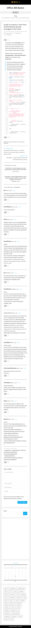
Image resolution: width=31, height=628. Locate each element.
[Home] (2, 18)
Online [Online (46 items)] (12, 607)
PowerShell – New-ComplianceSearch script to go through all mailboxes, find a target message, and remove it (15, 178)
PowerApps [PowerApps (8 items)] (7, 613)
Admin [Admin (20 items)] (6, 591)
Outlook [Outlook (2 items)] (18, 607)
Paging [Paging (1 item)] (13, 610)
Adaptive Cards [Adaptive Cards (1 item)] (21, 588)
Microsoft (15, 141)
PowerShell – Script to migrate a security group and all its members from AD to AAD (15, 168)
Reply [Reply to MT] (14, 190)
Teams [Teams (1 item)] (12, 619)
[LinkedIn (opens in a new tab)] (15, 2)
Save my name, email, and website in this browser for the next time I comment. (14, 497)
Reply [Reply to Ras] (16, 272)
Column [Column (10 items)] (6, 594)
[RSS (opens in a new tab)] (17, 2)
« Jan (15, 581)
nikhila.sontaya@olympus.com (11, 435)
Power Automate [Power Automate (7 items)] (15, 613)
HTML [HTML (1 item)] (25, 597)
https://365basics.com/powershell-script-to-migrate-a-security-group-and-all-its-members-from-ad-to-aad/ (15, 261)
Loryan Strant (7, 313)
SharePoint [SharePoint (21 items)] (14, 616)
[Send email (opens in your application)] (19, 2)
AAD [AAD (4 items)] (5, 588)
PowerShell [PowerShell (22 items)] (7, 616)
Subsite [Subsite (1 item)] (6, 619)
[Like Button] (5, 40)
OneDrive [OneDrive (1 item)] (6, 607)
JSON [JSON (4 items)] (6, 600)
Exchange (11, 141)
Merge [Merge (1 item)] (6, 603)
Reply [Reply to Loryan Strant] (20, 313)
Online (23, 141)
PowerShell (18, 33)
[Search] (25, 513)
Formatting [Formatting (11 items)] (11, 597)
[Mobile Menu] (15, 12)
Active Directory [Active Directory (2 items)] (12, 588)
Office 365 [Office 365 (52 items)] (19, 603)
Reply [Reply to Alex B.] (15, 219)
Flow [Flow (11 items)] (6, 597)
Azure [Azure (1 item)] (15, 591)
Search (5, 510)
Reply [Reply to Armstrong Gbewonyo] (25, 368)
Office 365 (19, 141)
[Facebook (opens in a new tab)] (12, 2)
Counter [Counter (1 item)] (12, 594)
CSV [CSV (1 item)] (17, 594)
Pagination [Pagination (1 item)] (7, 610)
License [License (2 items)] (16, 600)
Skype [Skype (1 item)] (20, 616)
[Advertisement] (15, 538)
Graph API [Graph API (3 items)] (19, 597)
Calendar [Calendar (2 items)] (21, 591)
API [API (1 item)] (10, 591)
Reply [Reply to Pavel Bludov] (20, 206)
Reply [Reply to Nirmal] (16, 419)
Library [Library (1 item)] (11, 600)
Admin (7, 141)
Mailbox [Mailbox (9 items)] (22, 600)
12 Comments (8, 34)
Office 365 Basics (15, 7)
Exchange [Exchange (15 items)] (23, 594)
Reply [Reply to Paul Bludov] (19, 342)
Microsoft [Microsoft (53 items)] (12, 603)
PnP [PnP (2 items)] (18, 610)
